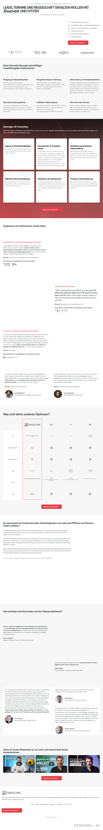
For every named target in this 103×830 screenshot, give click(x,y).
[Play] (19, 783)
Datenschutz (61, 819)
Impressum (60, 816)
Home (59, 810)
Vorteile (60, 812)
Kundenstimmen (62, 814)
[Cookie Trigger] (62, 821)
